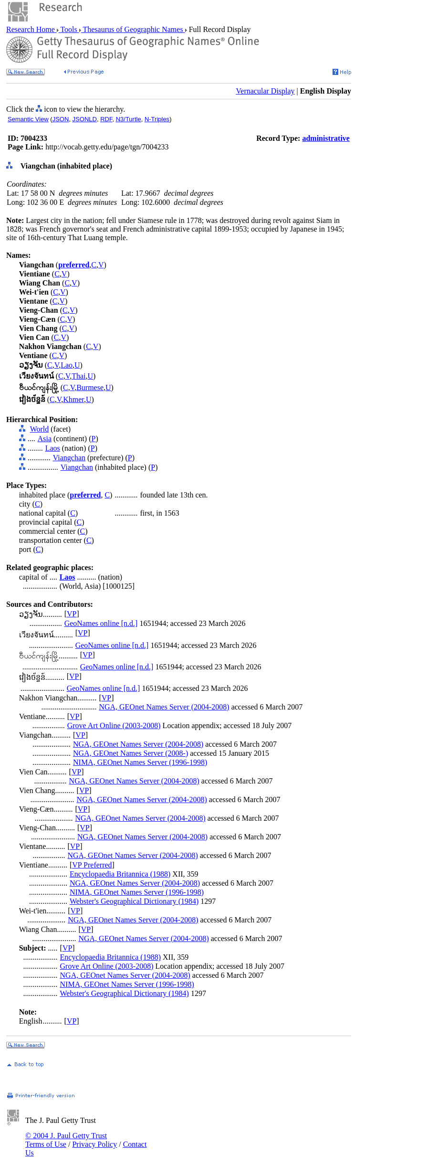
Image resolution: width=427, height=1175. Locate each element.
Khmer (73, 399)
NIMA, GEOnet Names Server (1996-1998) (140, 762)
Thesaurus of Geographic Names (133, 29)
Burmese (90, 387)
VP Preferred (92, 865)
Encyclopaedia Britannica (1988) (120, 874)
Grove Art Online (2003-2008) (114, 725)
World (39, 429)
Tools (69, 29)
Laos (52, 448)
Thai (78, 376)
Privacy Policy (94, 1144)
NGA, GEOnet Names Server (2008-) (130, 753)
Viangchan (69, 458)
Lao (67, 365)
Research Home (31, 29)
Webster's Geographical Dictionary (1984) (134, 901)
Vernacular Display (265, 91)
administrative (326, 138)
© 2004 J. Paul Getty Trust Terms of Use (66, 1140)
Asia (45, 438)
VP (71, 614)
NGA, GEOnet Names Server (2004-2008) (164, 707)
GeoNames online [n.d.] (101, 623)
